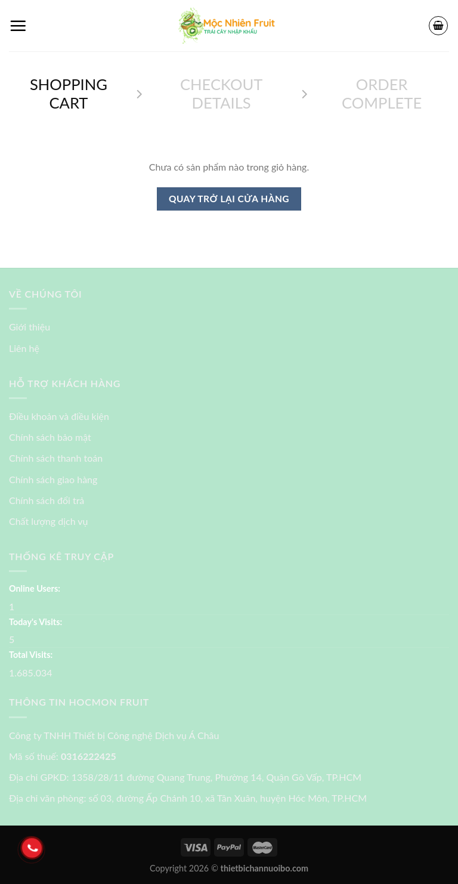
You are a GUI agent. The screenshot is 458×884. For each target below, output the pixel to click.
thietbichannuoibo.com (265, 868)
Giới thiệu (29, 326)
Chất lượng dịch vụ (48, 521)
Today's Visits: (35, 622)
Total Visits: (30, 655)
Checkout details (221, 93)
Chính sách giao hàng (53, 479)
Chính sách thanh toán (56, 457)
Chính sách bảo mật (50, 437)
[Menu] (18, 25)
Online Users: (34, 588)
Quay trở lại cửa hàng (229, 198)
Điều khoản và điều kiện (59, 416)
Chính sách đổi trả (46, 500)
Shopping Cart (68, 93)
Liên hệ (24, 348)
